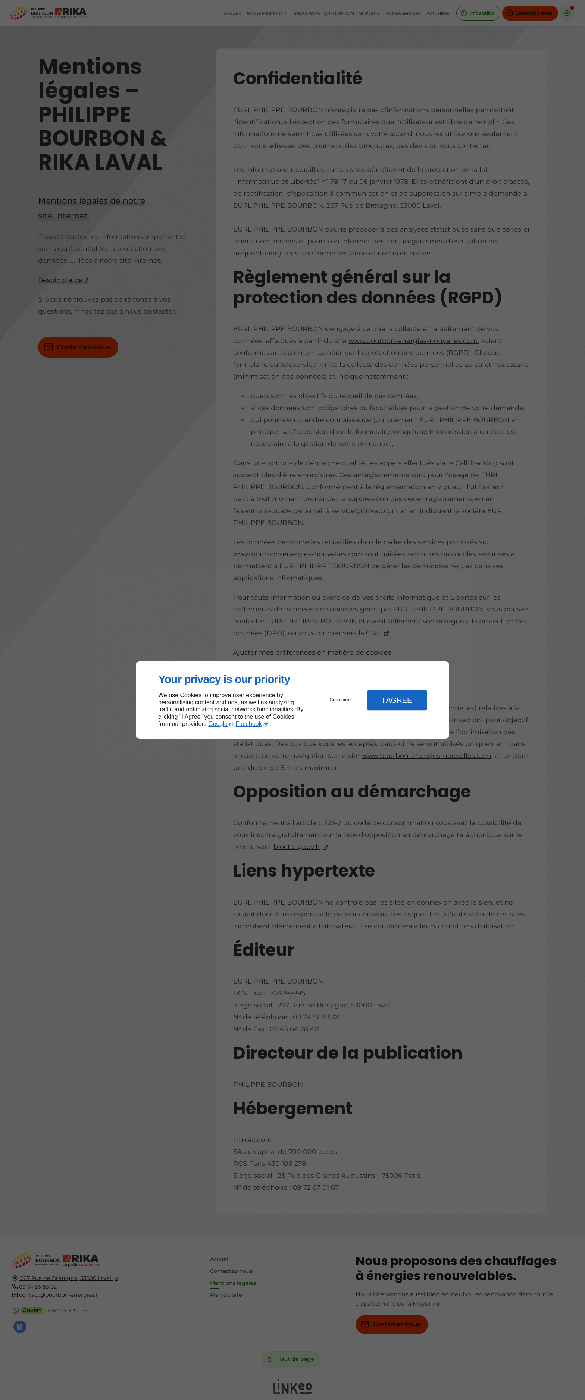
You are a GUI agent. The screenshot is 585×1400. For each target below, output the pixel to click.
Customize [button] (340, 699)
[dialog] (292, 700)
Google (218, 724)
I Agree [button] (397, 700)
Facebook (249, 724)
